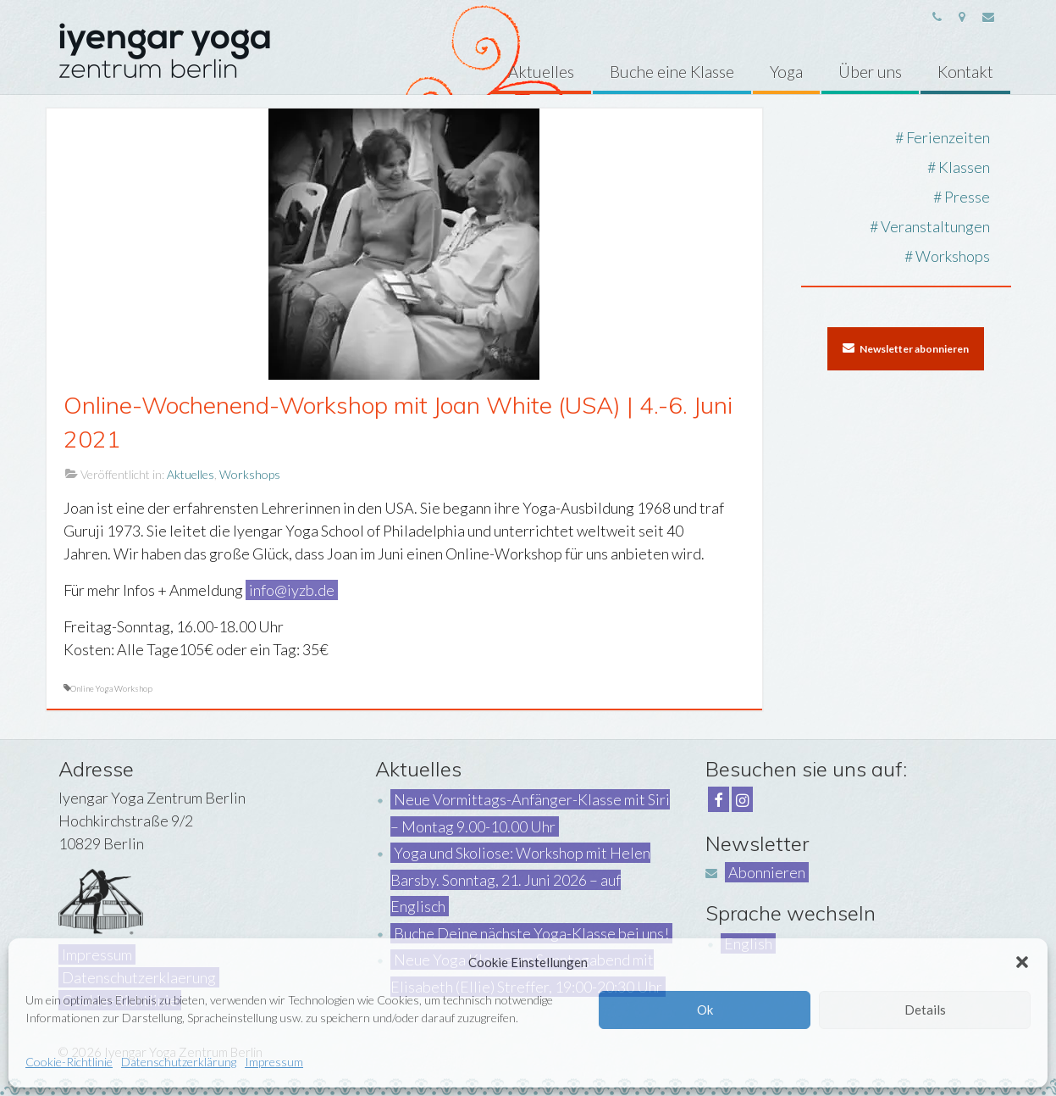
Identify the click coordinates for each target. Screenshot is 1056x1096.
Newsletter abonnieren (906, 348)
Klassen (964, 167)
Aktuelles (190, 474)
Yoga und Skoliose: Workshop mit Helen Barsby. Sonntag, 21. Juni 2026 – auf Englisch (520, 879)
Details (925, 1009)
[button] (1022, 962)
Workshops (249, 474)
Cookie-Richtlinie (69, 1061)
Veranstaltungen (935, 226)
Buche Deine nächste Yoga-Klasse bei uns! (531, 933)
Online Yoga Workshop (111, 688)
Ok (705, 1009)
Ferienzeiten (948, 137)
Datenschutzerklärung (178, 1061)
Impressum (274, 1061)
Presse (967, 196)
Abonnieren (766, 872)
